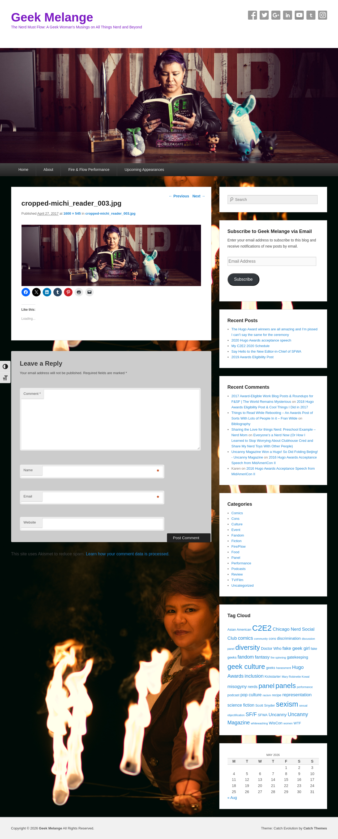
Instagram (322, 15)
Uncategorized (243, 585)
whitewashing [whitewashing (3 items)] (259, 723)
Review (237, 574)
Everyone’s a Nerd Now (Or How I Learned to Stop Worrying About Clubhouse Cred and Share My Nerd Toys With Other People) (272, 440)
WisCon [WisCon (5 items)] (276, 723)
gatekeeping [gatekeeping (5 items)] (297, 657)
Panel (236, 558)
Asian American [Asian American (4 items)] (239, 630)
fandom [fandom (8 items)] (246, 657)
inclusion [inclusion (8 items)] (254, 676)
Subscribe (243, 279)
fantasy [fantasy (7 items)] (262, 657)
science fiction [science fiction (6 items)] (241, 705)
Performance (241, 563)
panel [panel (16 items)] (267, 685)
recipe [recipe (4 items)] (276, 695)
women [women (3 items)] (288, 723)
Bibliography (241, 424)
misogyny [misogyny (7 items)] (237, 686)
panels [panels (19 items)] (286, 686)
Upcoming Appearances (144, 169)
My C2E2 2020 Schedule (251, 346)
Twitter (264, 15)
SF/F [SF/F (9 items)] (251, 714)
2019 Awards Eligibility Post (253, 357)
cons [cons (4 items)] (272, 639)
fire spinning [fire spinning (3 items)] (278, 657)
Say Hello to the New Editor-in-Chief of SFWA (266, 351)
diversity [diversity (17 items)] (247, 647)
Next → (198, 196)
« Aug (232, 797)
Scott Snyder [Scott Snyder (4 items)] (265, 705)
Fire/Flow (239, 546)
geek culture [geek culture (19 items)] (246, 667)
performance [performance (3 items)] (305, 687)
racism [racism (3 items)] (267, 695)
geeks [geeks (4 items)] (270, 668)
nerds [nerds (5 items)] (253, 687)
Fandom (238, 535)
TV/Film (237, 580)
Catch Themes (315, 828)
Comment (32, 394)
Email (28, 496)
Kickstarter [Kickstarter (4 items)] (273, 676)
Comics (237, 513)
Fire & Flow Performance (88, 169)
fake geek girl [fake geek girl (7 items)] (296, 648)
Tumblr (310, 15)
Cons (235, 519)
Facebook (252, 15)
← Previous (179, 196)
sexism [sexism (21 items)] (287, 704)
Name (28, 470)
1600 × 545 (72, 213)
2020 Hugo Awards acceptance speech (261, 340)
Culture (237, 524)
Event (236, 530)
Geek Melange (52, 17)
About (48, 169)
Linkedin (287, 15)
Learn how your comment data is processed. (127, 554)
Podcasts (239, 569)
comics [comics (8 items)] (245, 638)
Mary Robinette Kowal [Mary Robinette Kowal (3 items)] (295, 676)
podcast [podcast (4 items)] (233, 695)
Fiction (237, 541)
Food (235, 552)
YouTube (299, 15)
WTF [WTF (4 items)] (297, 723)
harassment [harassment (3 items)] (283, 667)
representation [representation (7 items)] (296, 694)
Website (30, 522)
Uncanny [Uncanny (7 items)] (278, 714)
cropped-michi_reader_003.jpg (110, 213)
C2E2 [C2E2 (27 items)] (262, 628)
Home (23, 169)
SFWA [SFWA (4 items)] (263, 715)
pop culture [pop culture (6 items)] (251, 694)
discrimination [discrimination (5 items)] (289, 638)
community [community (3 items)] (261, 638)
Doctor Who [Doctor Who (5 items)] (271, 648)
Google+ (275, 15)
